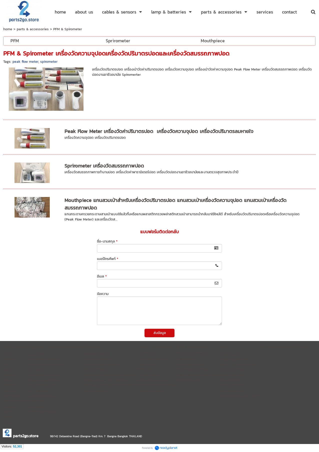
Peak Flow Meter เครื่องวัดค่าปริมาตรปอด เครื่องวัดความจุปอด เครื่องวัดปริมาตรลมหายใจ (158, 131)
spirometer (49, 61)
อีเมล (102, 276)
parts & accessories (33, 29)
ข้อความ (102, 293)
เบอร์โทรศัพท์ (107, 259)
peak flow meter (25, 61)
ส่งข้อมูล (160, 333)
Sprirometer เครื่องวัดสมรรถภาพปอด (104, 166)
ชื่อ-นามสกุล (107, 241)
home (7, 29)
